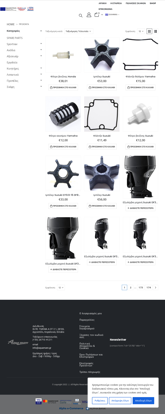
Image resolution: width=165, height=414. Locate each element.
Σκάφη (10, 87)
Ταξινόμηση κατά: (54, 31)
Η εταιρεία (116, 3)
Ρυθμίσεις (100, 400)
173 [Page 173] (141, 287)
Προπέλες (12, 81)
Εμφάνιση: (131, 31)
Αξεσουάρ (12, 56)
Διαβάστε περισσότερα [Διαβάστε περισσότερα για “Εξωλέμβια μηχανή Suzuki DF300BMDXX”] (103, 262)
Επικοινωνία (105, 9)
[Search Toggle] (81, 15)
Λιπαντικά (12, 74)
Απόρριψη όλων (120, 400)
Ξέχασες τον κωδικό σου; (91, 336)
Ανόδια (11, 50)
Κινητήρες (13, 68)
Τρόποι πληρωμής (89, 372)
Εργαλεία (12, 62)
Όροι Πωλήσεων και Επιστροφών (91, 355)
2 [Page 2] (130, 287)
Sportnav (12, 44)
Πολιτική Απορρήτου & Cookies (87, 345)
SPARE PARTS (14, 38)
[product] (63, 54)
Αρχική (102, 3)
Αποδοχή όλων (143, 400)
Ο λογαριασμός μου (90, 313)
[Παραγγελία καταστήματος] (78, 31)
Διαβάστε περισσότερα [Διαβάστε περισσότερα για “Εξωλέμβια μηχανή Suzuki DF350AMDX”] (64, 269)
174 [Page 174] (148, 287)
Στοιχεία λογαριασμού (86, 327)
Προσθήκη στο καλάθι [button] (64, 87)
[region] (123, 393)
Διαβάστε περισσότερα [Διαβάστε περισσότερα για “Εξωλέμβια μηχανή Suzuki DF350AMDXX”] (142, 208)
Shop (153, 3)
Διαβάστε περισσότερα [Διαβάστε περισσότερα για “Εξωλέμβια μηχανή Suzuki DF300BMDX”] (142, 262)
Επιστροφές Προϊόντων (86, 364)
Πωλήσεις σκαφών (136, 3)
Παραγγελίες (87, 320)
